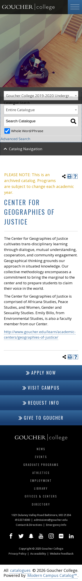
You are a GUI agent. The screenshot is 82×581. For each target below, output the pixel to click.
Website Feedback (61, 553)
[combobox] (41, 109)
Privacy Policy (17, 553)
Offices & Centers (41, 496)
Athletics (41, 472)
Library (41, 488)
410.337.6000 (22, 520)
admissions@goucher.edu (50, 520)
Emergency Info (56, 525)
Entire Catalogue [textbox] (20, 109)
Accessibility (38, 553)
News (41, 449)
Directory (41, 504)
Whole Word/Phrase (27, 131)
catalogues (20, 570)
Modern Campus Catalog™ (52, 575)
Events (41, 457)
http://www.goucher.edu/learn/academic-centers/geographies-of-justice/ (40, 334)
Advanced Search (15, 138)
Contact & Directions (29, 525)
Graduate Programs (41, 464)
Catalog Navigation (25, 148)
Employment (41, 480)
